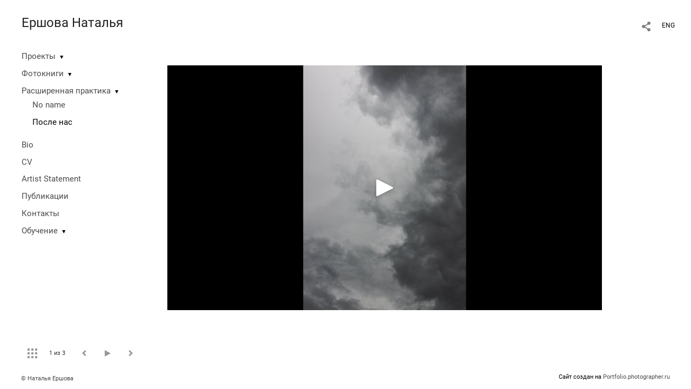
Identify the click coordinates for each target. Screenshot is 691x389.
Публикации (45, 196)
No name (48, 105)
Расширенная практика (66, 91)
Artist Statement (51, 179)
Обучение (40, 231)
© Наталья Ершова (47, 378)
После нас (52, 122)
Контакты (40, 213)
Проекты (39, 56)
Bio (27, 145)
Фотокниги (43, 73)
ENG (668, 25)
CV (27, 162)
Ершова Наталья (72, 22)
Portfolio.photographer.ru (636, 376)
